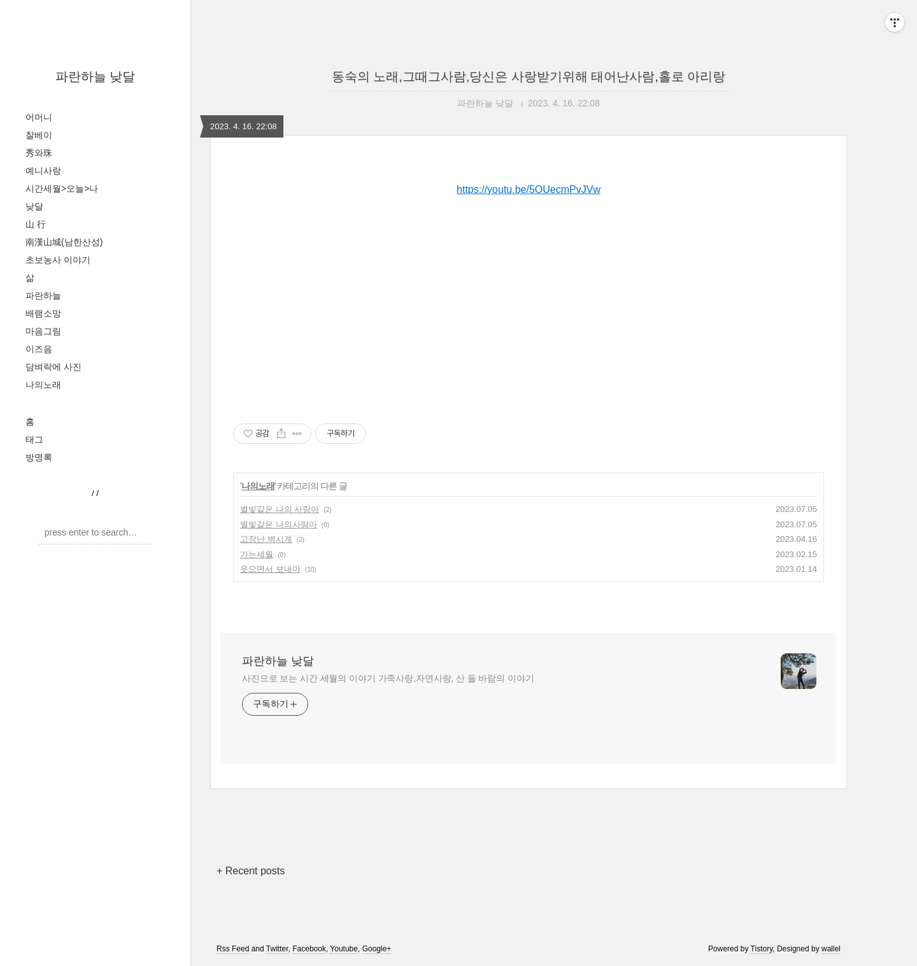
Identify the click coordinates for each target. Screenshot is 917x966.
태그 (34, 439)
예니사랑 (43, 171)
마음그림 (43, 331)
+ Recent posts (251, 870)
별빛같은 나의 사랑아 (279, 509)
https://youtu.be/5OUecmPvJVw (529, 189)
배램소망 (43, 313)
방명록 (38, 457)
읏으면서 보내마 (270, 569)
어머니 (38, 117)
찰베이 (38, 135)
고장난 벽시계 (266, 539)
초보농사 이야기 (57, 260)
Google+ (377, 948)
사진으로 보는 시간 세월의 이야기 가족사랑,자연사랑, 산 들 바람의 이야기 (388, 678)
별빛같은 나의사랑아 (278, 524)
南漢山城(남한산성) (64, 242)
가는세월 (256, 554)
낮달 (34, 206)
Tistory (762, 948)
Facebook (309, 948)
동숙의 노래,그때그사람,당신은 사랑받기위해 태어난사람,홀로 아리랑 (529, 76)
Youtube (344, 948)
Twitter (277, 948)
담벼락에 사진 (53, 367)
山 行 (35, 224)
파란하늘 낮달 (95, 76)
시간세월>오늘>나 (61, 188)
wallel (831, 948)
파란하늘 (43, 295)
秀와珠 (38, 153)
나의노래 (43, 385)
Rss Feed (233, 948)
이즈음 (38, 349)
